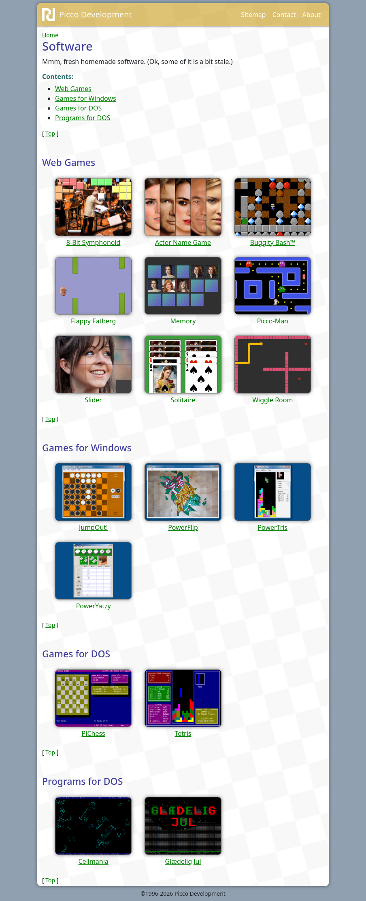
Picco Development (95, 14)
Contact (284, 14)
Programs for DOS (82, 117)
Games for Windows (85, 98)
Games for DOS (78, 108)
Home (50, 35)
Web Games (73, 88)
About (311, 14)
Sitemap (253, 14)
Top (50, 133)
